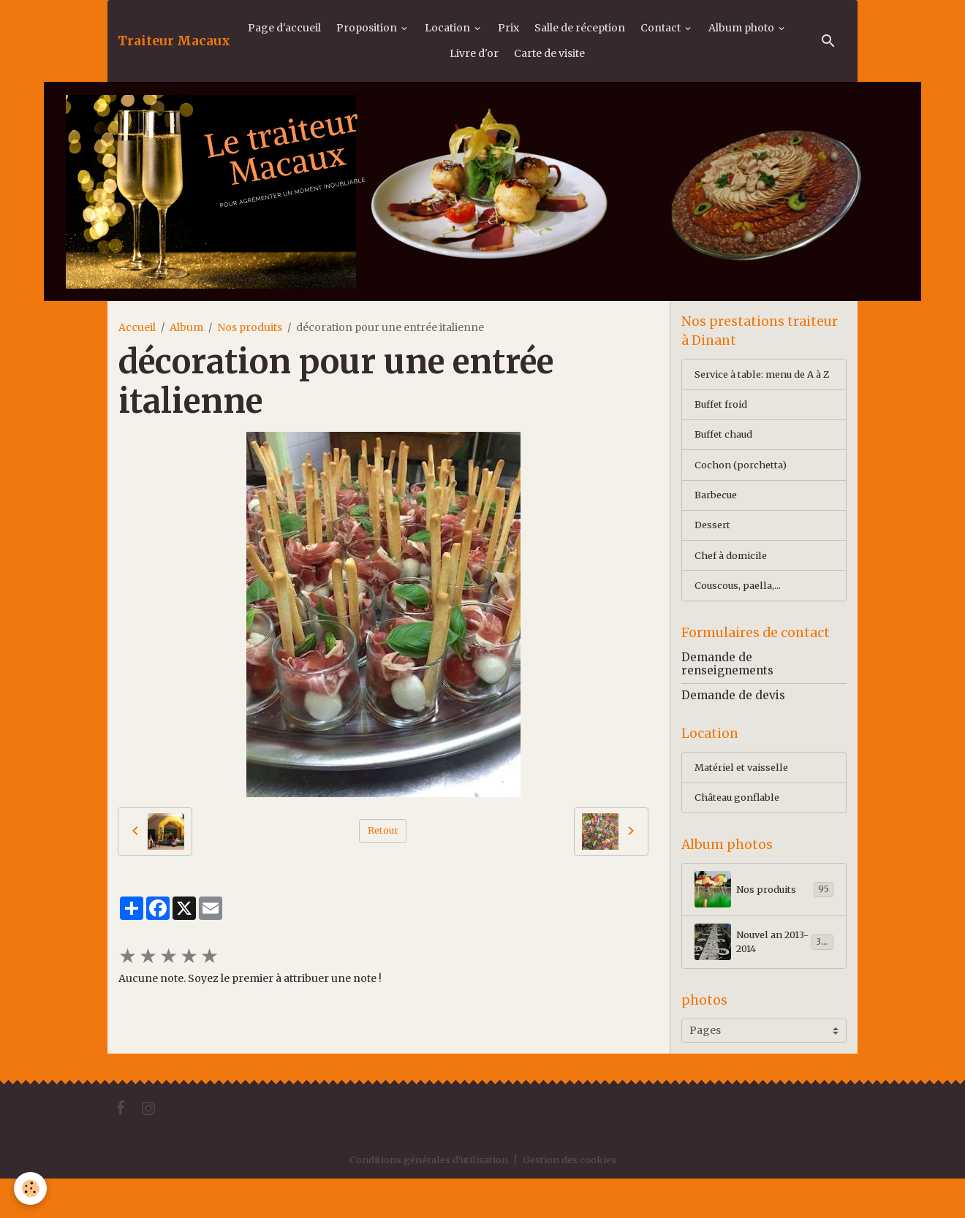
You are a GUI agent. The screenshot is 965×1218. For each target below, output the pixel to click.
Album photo (742, 27)
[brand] (174, 40)
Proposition (367, 27)
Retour (383, 830)
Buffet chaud (727, 455)
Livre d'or (474, 53)
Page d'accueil (284, 27)
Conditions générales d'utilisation (424, 1199)
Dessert (714, 549)
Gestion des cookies (575, 1199)
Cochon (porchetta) (745, 486)
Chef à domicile (734, 580)
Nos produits (249, 327)
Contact (661, 27)
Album (186, 327)
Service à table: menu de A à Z (760, 384)
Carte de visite (549, 53)
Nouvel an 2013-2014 (764, 979)
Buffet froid (724, 423)
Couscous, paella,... (741, 612)
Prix (508, 27)
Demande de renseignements (727, 693)
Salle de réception (579, 27)
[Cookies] (31, 1187)
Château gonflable (741, 831)
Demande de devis (733, 725)
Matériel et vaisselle (744, 800)
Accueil (137, 327)
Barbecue (719, 518)
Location (448, 27)
